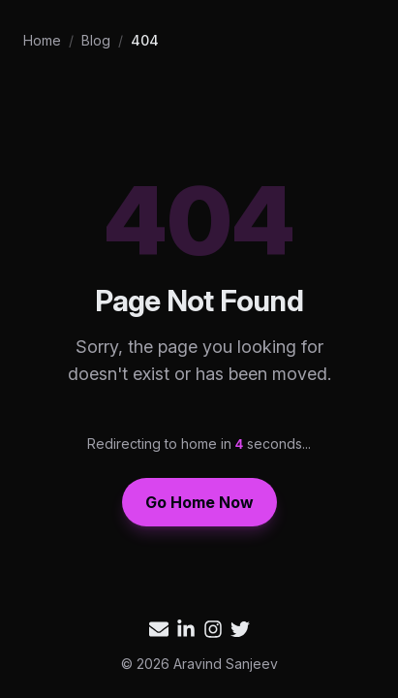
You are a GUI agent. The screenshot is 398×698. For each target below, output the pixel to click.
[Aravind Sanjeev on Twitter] (240, 629)
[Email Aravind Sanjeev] (158, 629)
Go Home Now (199, 502)
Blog (95, 40)
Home (42, 40)
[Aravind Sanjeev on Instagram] (213, 629)
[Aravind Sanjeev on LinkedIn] (186, 629)
